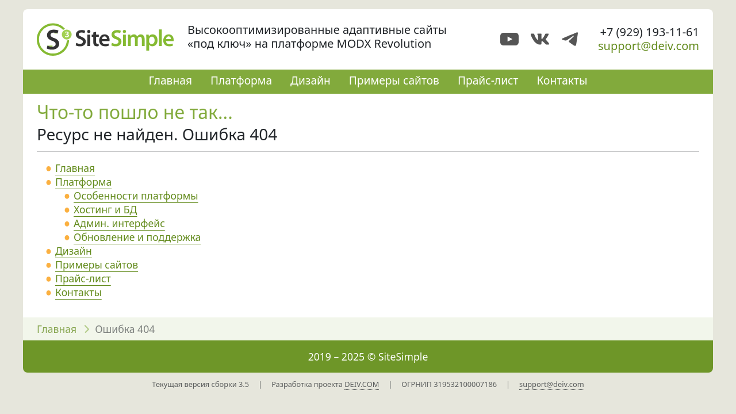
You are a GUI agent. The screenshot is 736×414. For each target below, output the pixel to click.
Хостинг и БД (105, 209)
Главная (169, 80)
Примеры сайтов (394, 80)
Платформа (241, 80)
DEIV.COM (361, 384)
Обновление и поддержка (137, 237)
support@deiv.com (648, 45)
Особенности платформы (136, 195)
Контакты (561, 80)
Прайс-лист (488, 80)
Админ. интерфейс (119, 223)
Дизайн (310, 80)
